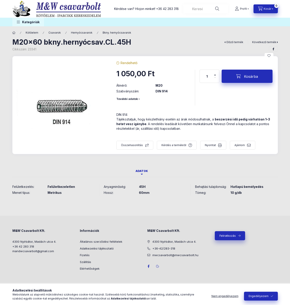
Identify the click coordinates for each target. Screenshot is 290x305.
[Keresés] (217, 9)
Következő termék (264, 42)
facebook (148, 266)
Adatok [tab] (142, 171)
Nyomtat (210, 145)
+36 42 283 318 (167, 9)
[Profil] (242, 8)
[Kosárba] (247, 76)
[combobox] (205, 8)
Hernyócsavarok (81, 32)
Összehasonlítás (132, 145)
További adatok (127, 99)
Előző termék (235, 42)
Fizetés (85, 255)
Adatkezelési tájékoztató (97, 248)
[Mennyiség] (207, 76)
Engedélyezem (259, 296)
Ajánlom (239, 145)
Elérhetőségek (90, 268)
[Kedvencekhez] (269, 55)
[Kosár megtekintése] (266, 8)
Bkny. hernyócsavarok (117, 32)
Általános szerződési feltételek (101, 241)
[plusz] (215, 73)
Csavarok (54, 32)
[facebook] (273, 49)
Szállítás (85, 262)
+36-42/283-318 (163, 248)
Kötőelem (32, 32)
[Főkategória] (13, 33)
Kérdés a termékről (173, 145)
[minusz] (215, 79)
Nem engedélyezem (224, 296)
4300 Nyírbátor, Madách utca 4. (34, 241)
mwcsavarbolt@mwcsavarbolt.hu (175, 255)
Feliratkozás (227, 235)
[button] (28, 22)
